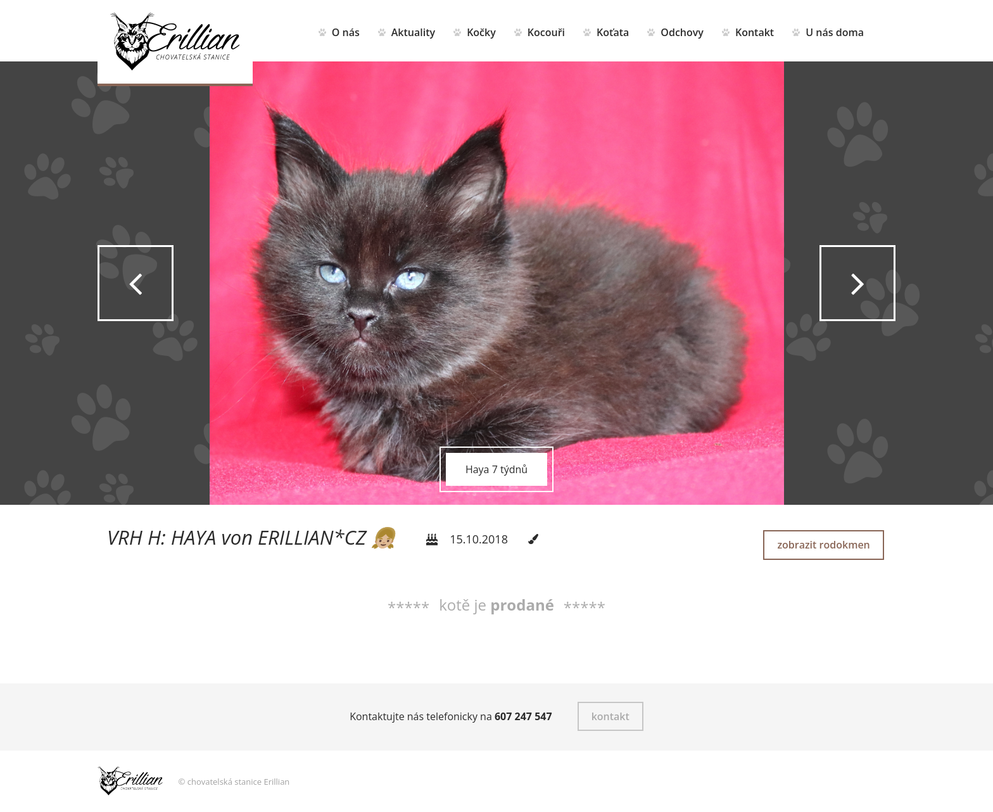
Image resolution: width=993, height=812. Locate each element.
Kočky (481, 32)
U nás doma (835, 32)
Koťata (613, 32)
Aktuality (413, 32)
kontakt (610, 716)
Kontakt (754, 32)
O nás (346, 32)
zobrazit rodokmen (823, 545)
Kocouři (546, 32)
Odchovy (682, 32)
